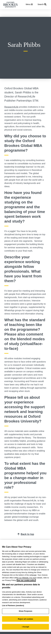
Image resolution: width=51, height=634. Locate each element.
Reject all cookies (25, 619)
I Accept (25, 627)
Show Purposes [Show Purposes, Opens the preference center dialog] (25, 611)
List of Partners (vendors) (13, 605)
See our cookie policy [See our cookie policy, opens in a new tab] (26, 580)
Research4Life (11, 107)
